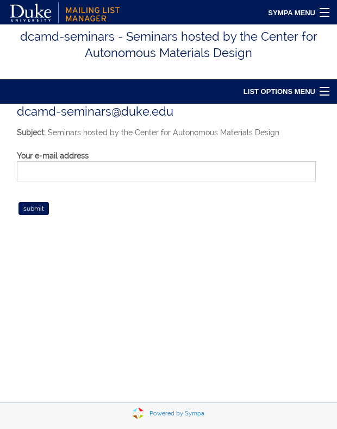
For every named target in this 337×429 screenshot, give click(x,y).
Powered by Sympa (176, 413)
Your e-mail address (53, 156)
